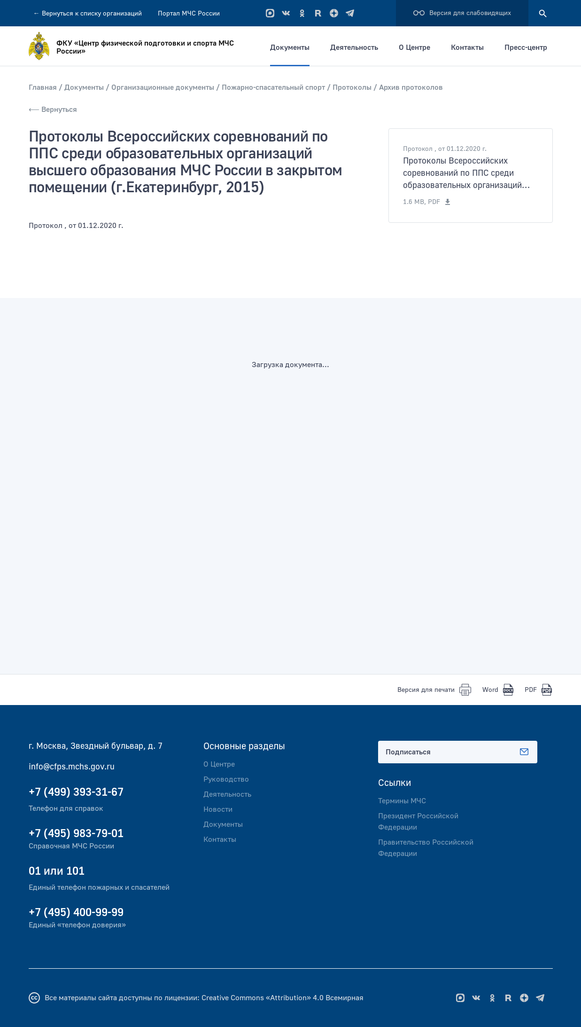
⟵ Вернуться (53, 109)
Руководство (226, 779)
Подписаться (458, 752)
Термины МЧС (402, 801)
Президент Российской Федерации (418, 821)
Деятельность (354, 47)
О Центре (414, 47)
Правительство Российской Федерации (425, 848)
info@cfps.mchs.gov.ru (72, 766)
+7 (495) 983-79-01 (76, 833)
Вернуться (87, 13)
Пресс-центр (525, 47)
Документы (290, 47)
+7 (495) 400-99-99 (76, 912)
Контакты (467, 47)
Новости (217, 809)
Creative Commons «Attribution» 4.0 (262, 998)
